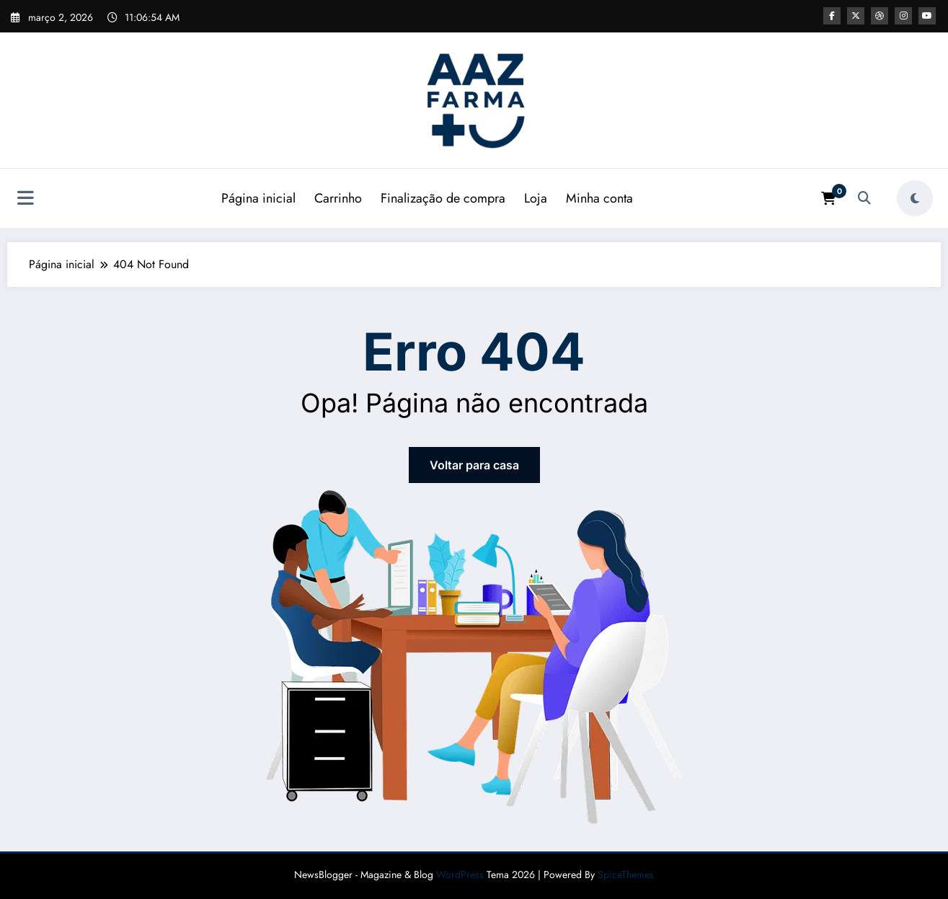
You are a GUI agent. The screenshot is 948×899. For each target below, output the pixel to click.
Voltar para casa (474, 465)
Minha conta (599, 198)
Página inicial (258, 198)
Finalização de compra (443, 198)
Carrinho (338, 198)
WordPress (460, 874)
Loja (535, 198)
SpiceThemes (626, 874)
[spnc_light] (915, 198)
